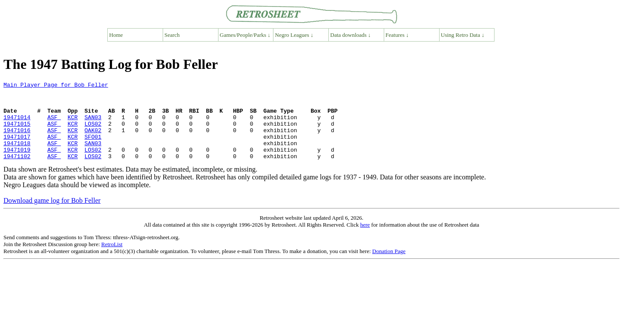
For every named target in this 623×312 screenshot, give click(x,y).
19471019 (16, 164)
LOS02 (92, 132)
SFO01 (92, 148)
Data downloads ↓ (350, 35)
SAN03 (92, 125)
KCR (72, 125)
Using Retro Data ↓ (463, 35)
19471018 (16, 156)
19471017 (16, 148)
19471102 (16, 172)
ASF (54, 125)
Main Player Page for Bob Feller (55, 86)
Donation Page (388, 266)
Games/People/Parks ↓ (245, 35)
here (364, 240)
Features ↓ (397, 35)
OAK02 (92, 140)
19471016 (16, 140)
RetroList (111, 260)
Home (116, 35)
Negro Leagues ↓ (294, 35)
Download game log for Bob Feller (51, 216)
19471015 (16, 132)
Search (172, 35)
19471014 (16, 125)
